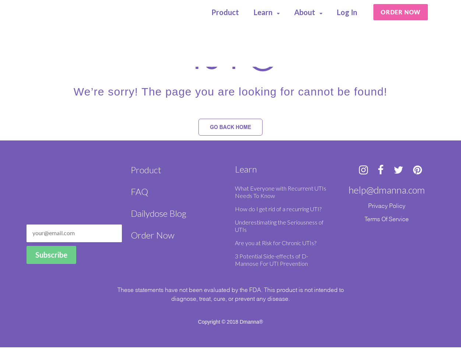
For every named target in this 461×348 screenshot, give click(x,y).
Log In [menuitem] (347, 12)
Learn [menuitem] (263, 12)
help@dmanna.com (386, 190)
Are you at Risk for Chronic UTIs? (275, 243)
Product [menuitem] (225, 12)
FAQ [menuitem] (139, 192)
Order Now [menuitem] (153, 235)
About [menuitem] (305, 12)
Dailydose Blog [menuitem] (158, 214)
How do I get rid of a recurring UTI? (278, 209)
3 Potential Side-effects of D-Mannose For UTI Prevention (271, 260)
